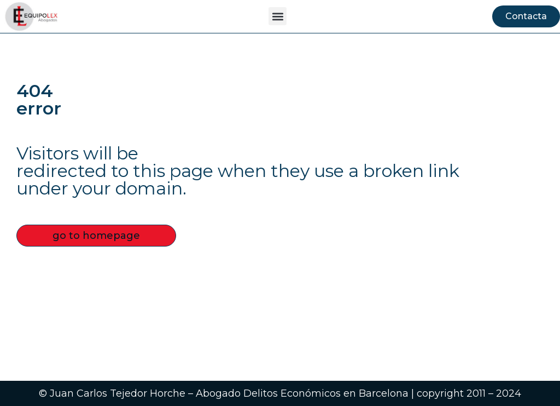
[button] (278, 16)
